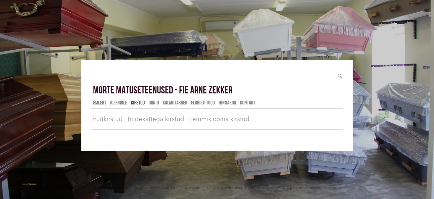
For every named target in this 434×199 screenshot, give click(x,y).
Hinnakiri (227, 103)
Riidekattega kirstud (156, 119)
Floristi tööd (203, 103)
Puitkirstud (108, 119)
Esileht (99, 103)
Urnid (154, 103)
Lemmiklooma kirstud (219, 119)
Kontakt (247, 103)
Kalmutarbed (175, 103)
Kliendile (118, 103)
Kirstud (138, 103)
